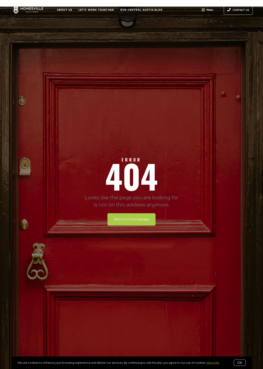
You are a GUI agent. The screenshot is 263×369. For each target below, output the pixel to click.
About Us (64, 9)
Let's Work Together (96, 9)
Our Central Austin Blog (141, 9)
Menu (207, 10)
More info (212, 362)
